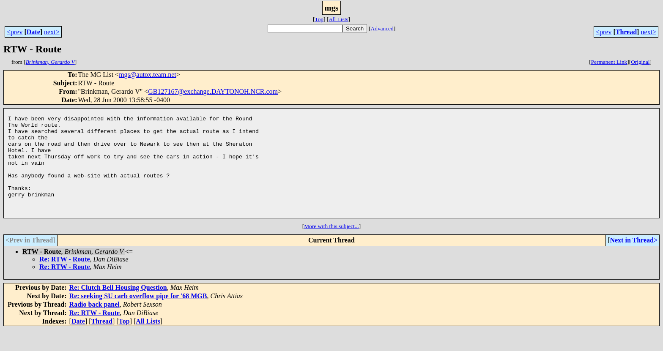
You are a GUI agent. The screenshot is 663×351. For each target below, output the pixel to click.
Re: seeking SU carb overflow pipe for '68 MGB (138, 317)
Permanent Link (609, 62)
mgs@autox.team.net (147, 74)
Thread (626, 31)
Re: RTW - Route (64, 280)
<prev (14, 31)
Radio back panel (94, 325)
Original (640, 62)
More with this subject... (331, 248)
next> (52, 31)
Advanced (382, 28)
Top (319, 19)
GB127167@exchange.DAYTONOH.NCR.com (213, 91)
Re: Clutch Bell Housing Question (118, 309)
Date (33, 31)
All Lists (338, 19)
